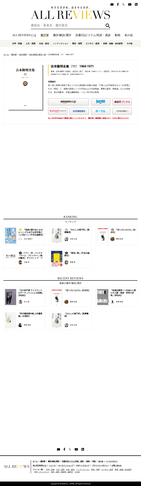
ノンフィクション (60, 43)
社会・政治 (44, 43)
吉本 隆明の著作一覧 (37, 54)
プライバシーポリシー (100, 465)
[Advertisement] (43, 151)
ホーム (6, 54)
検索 (108, 26)
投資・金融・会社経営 (113, 43)
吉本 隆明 (23, 54)
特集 (94, 461)
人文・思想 (30, 43)
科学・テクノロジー (41, 472)
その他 (129, 43)
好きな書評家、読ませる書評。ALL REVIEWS (70, 12)
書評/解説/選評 (62, 35)
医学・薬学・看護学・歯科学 (62, 472)
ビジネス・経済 (92, 43)
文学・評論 (17, 43)
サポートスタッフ (82, 465)
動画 (117, 35)
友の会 (129, 35)
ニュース (52, 465)
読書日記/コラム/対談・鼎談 (93, 35)
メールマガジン (112, 461)
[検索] (70, 25)
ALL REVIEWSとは (24, 35)
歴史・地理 (77, 43)
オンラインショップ (65, 465)
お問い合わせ (117, 465)
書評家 (44, 35)
